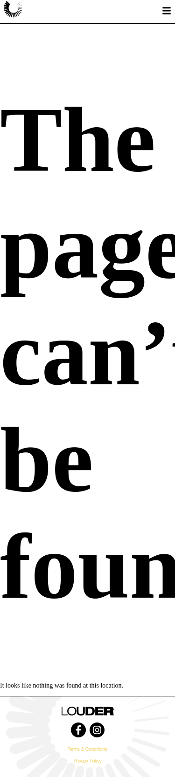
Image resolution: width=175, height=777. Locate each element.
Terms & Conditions (87, 750)
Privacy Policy (88, 761)
